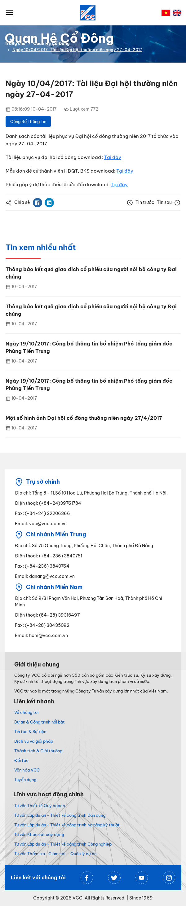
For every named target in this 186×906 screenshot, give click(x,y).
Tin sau (168, 203)
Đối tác (21, 760)
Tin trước (140, 203)
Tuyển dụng (25, 779)
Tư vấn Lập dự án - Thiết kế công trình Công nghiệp (63, 844)
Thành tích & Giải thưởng (38, 750)
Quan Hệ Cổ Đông (51, 43)
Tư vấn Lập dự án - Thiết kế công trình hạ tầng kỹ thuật (67, 824)
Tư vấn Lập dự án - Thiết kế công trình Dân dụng (59, 815)
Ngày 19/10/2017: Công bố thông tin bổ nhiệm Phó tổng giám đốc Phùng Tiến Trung (89, 347)
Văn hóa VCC (27, 769)
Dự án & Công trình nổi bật (39, 721)
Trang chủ (15, 43)
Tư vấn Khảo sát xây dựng (39, 834)
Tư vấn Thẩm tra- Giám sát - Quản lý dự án (55, 853)
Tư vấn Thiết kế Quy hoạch (39, 805)
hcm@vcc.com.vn (48, 635)
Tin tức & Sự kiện (30, 731)
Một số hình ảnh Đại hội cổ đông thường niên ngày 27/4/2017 (84, 418)
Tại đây (112, 157)
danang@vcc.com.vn (52, 576)
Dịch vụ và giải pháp (33, 741)
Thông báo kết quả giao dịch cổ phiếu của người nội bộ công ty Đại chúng (91, 273)
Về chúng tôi (26, 712)
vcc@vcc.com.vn (48, 523)
